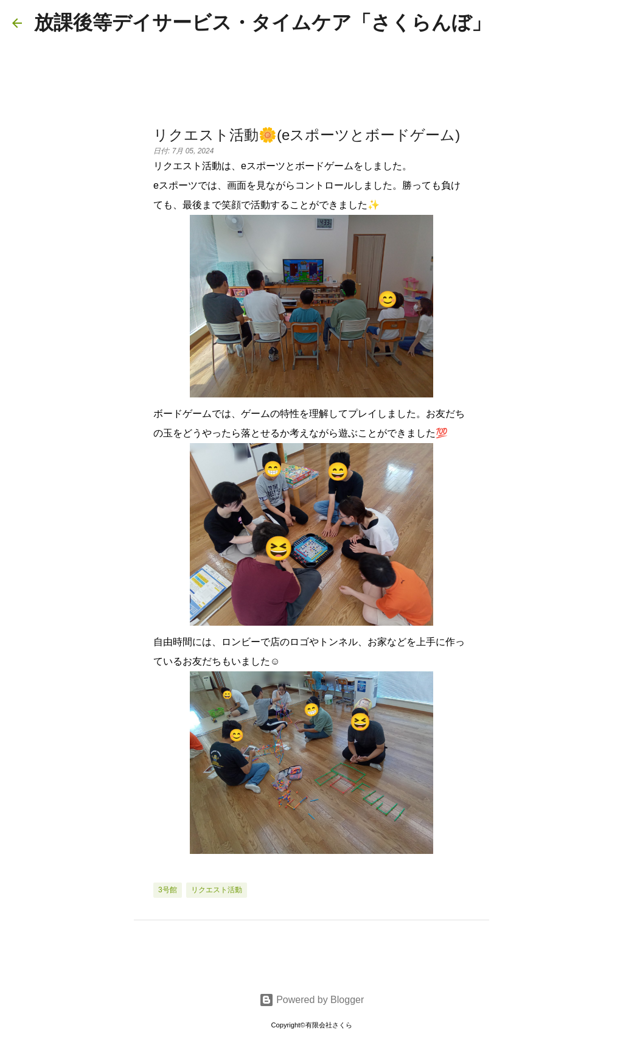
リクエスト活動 (216, 890)
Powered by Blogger (311, 1000)
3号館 (167, 890)
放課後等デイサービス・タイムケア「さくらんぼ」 (262, 22)
